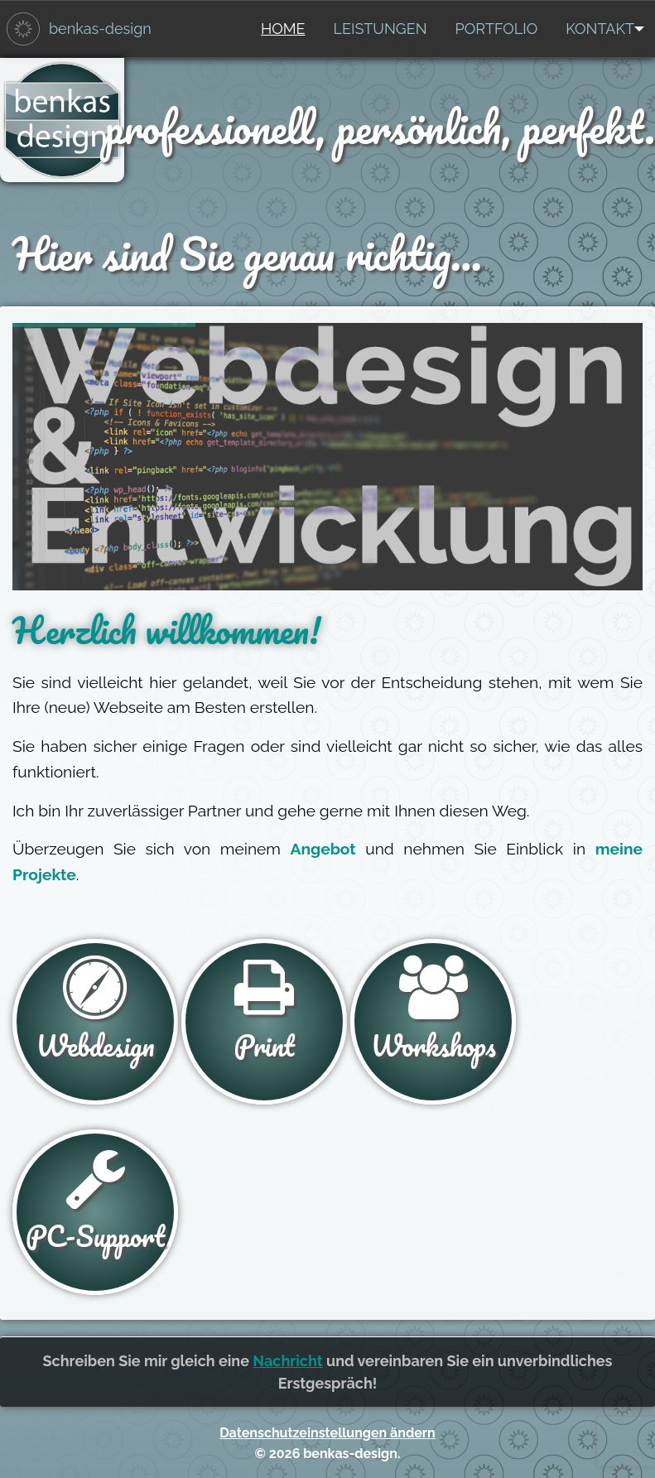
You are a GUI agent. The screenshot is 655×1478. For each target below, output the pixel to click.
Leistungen (380, 28)
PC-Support (95, 1202)
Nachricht (287, 1361)
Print (264, 1012)
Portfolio (496, 28)
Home (283, 28)
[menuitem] (283, 29)
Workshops (433, 1012)
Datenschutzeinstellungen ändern (327, 1433)
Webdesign (95, 1012)
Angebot (323, 849)
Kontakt (600, 28)
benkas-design (100, 28)
